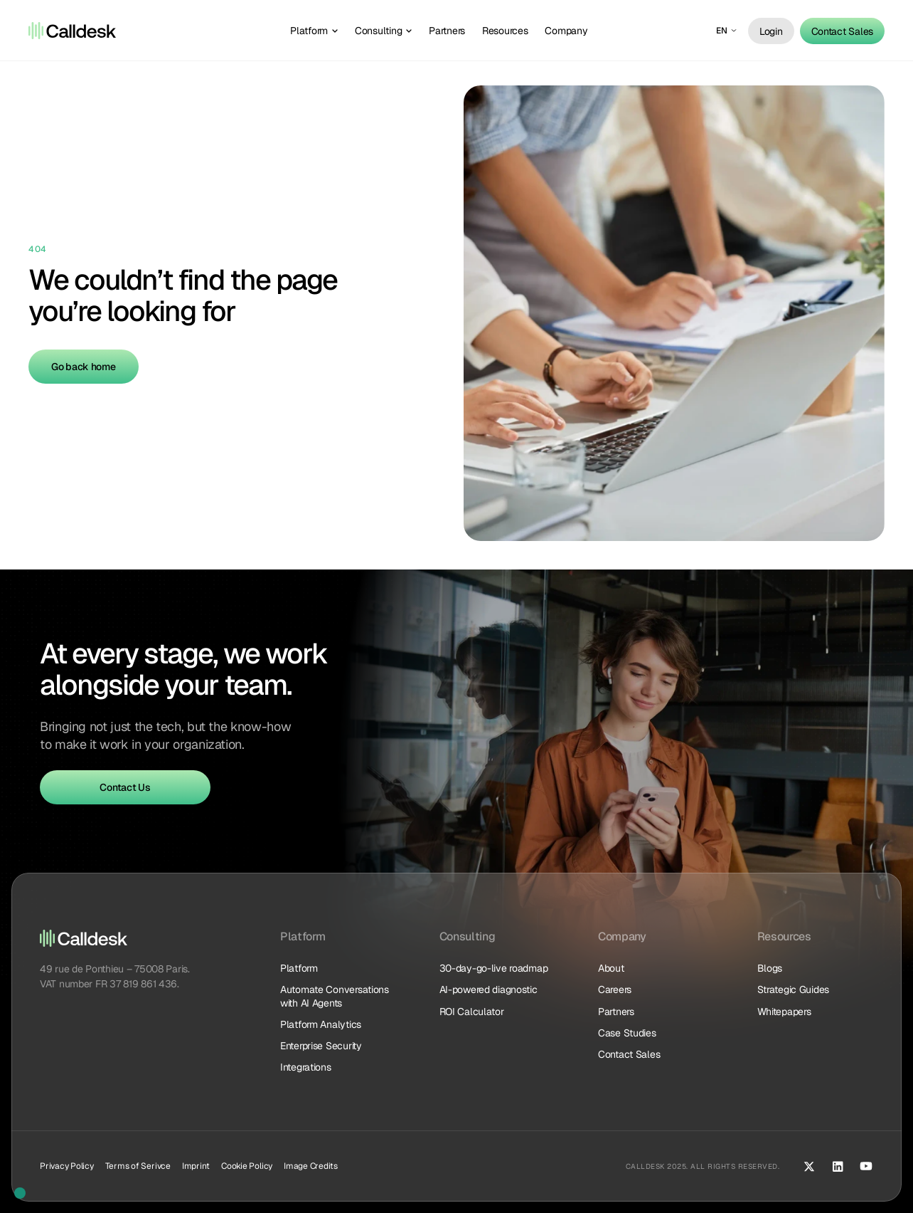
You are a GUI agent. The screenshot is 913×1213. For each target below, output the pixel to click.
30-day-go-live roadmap (493, 968)
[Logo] (72, 30)
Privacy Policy (67, 1166)
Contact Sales (629, 1054)
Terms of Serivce (138, 1166)
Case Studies (627, 1032)
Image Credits (311, 1166)
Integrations (305, 1067)
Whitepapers (784, 1011)
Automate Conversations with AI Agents (336, 996)
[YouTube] (866, 1166)
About (611, 968)
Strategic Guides (793, 989)
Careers (614, 989)
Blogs (770, 968)
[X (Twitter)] (809, 1166)
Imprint (196, 1166)
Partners (616, 1011)
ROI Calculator (471, 1011)
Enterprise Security (321, 1045)
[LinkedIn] (838, 1166)
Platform (299, 968)
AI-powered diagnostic (488, 989)
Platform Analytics (320, 1024)
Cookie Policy (246, 1166)
